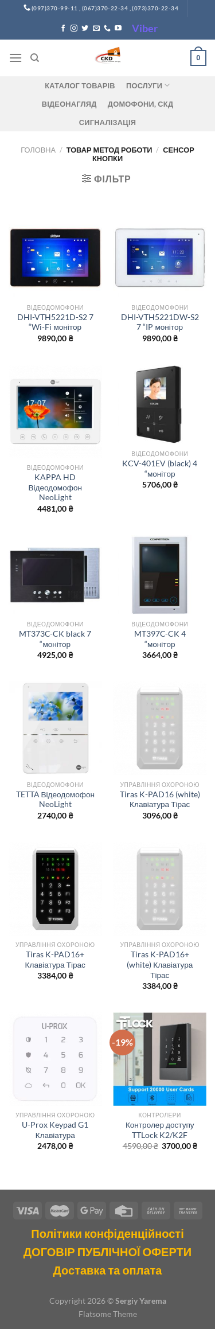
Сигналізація (107, 122)
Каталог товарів (80, 85)
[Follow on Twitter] (84, 29)
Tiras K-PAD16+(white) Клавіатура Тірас (160, 964)
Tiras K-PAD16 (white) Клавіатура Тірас (160, 799)
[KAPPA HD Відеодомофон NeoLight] (55, 411)
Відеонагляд (69, 103)
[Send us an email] (96, 29)
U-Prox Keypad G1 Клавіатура (55, 1130)
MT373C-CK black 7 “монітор (55, 639)
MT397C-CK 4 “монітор (160, 639)
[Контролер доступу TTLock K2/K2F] (159, 1059)
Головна (38, 149)
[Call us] (107, 29)
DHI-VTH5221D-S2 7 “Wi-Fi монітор (55, 322)
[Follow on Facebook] (63, 29)
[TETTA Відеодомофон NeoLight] (55, 728)
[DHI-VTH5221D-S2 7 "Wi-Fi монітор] (55, 258)
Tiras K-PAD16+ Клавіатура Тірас (55, 959)
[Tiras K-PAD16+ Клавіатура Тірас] (55, 889)
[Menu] (15, 58)
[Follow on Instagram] (74, 29)
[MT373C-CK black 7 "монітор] (55, 575)
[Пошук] (34, 58)
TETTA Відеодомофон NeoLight (55, 799)
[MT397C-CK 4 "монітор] (159, 575)
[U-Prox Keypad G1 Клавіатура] (55, 1059)
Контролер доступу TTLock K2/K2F (160, 1130)
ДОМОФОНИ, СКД (141, 103)
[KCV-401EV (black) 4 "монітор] (159, 405)
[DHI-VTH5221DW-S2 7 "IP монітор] (159, 258)
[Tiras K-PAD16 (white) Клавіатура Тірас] (159, 728)
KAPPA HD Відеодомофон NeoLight (56, 487)
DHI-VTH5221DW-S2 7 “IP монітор (160, 322)
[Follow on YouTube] (118, 29)
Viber (145, 28)
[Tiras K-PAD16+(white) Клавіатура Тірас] (159, 889)
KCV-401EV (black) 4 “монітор (159, 468)
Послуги (148, 85)
